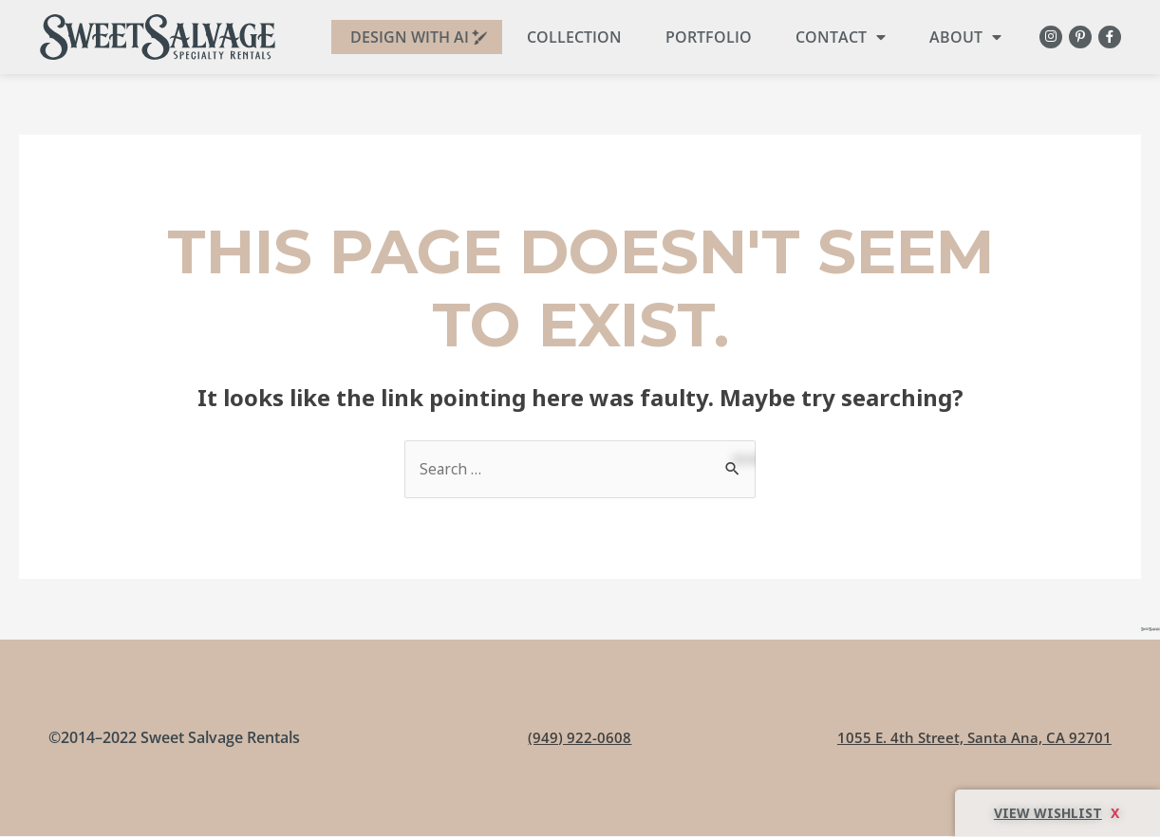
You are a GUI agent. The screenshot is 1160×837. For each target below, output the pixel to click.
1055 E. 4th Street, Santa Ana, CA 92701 (972, 738)
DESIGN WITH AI (401, 37)
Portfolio (700, 37)
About (957, 37)
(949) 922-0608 (579, 738)
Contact (832, 37)
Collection (565, 37)
